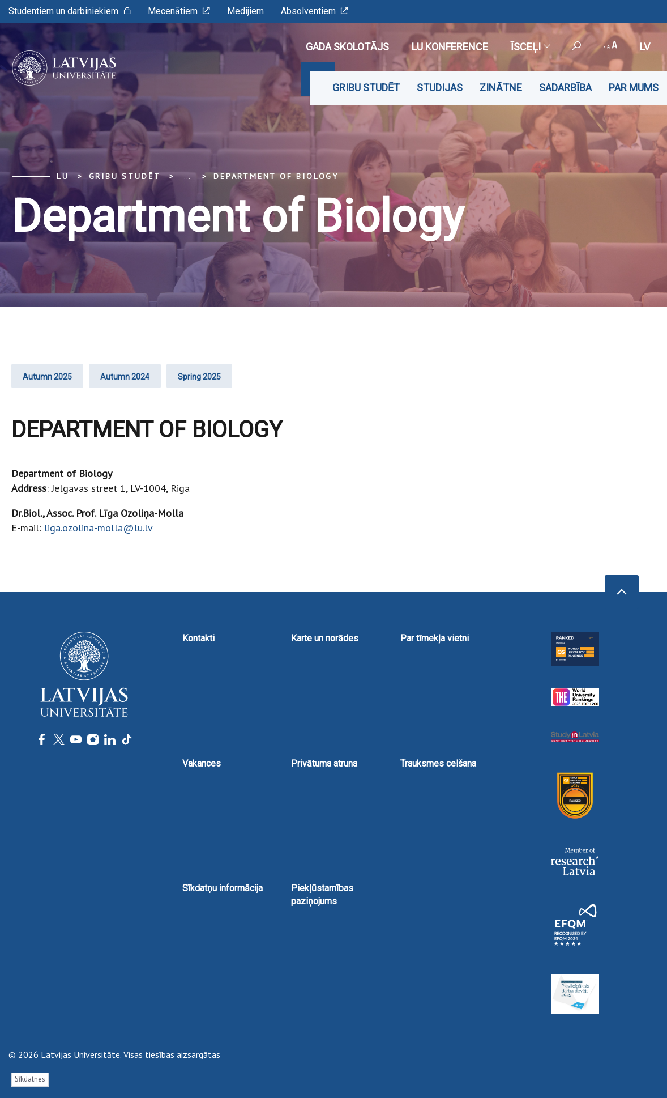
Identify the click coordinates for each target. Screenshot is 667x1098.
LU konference (450, 47)
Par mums (634, 87)
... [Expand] (187, 176)
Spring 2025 (199, 376)
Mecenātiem (179, 11)
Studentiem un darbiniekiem (69, 11)
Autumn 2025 (47, 376)
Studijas (440, 87)
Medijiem (245, 11)
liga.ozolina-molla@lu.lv (98, 527)
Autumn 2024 (124, 376)
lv (645, 47)
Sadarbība (565, 87)
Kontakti (198, 638)
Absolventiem (314, 11)
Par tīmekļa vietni (434, 638)
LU (63, 176)
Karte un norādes (324, 638)
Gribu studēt (366, 87)
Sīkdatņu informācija (222, 888)
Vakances (201, 763)
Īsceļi (530, 47)
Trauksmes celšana (438, 763)
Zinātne (501, 87)
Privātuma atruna (324, 763)
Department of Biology (276, 176)
